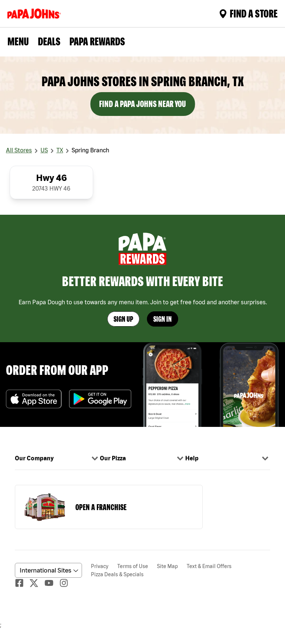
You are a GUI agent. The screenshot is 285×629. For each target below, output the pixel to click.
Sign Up (123, 319)
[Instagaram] (66, 582)
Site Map (167, 566)
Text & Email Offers (209, 566)
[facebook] (22, 582)
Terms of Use (132, 566)
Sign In (162, 319)
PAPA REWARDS (97, 41)
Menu (18, 41)
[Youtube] (52, 582)
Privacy (99, 566)
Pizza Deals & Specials (117, 574)
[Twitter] (37, 583)
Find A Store (248, 13)
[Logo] (35, 14)
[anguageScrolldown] (47, 570)
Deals (49, 41)
